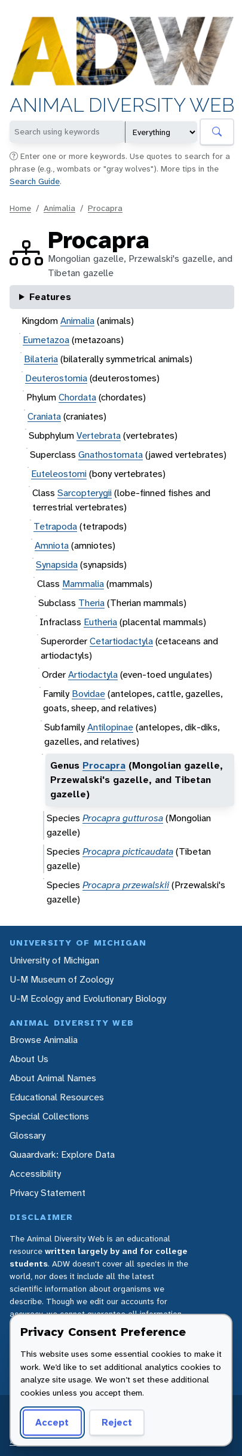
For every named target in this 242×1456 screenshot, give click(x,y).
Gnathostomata (110, 454)
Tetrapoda (55, 526)
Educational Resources (57, 1097)
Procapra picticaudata (127, 851)
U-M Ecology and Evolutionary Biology (88, 998)
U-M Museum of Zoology (62, 979)
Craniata (44, 416)
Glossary (27, 1135)
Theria (91, 603)
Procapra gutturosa (122, 818)
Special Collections (49, 1116)
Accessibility (35, 1173)
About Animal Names (53, 1078)
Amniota (52, 545)
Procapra (105, 208)
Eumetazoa (46, 340)
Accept (52, 1422)
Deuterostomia (56, 378)
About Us (29, 1059)
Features (50, 296)
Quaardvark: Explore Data (62, 1154)
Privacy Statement (47, 1192)
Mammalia (83, 583)
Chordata (77, 397)
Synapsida (57, 564)
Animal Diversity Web (122, 105)
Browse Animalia (44, 1039)
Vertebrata (98, 435)
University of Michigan (54, 960)
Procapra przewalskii (125, 885)
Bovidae (88, 693)
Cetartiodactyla (121, 641)
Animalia (59, 208)
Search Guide (35, 181)
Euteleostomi (59, 473)
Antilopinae (110, 727)
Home (20, 208)
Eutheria (100, 622)
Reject (117, 1422)
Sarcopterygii (84, 493)
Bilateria (41, 359)
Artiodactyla (93, 674)
